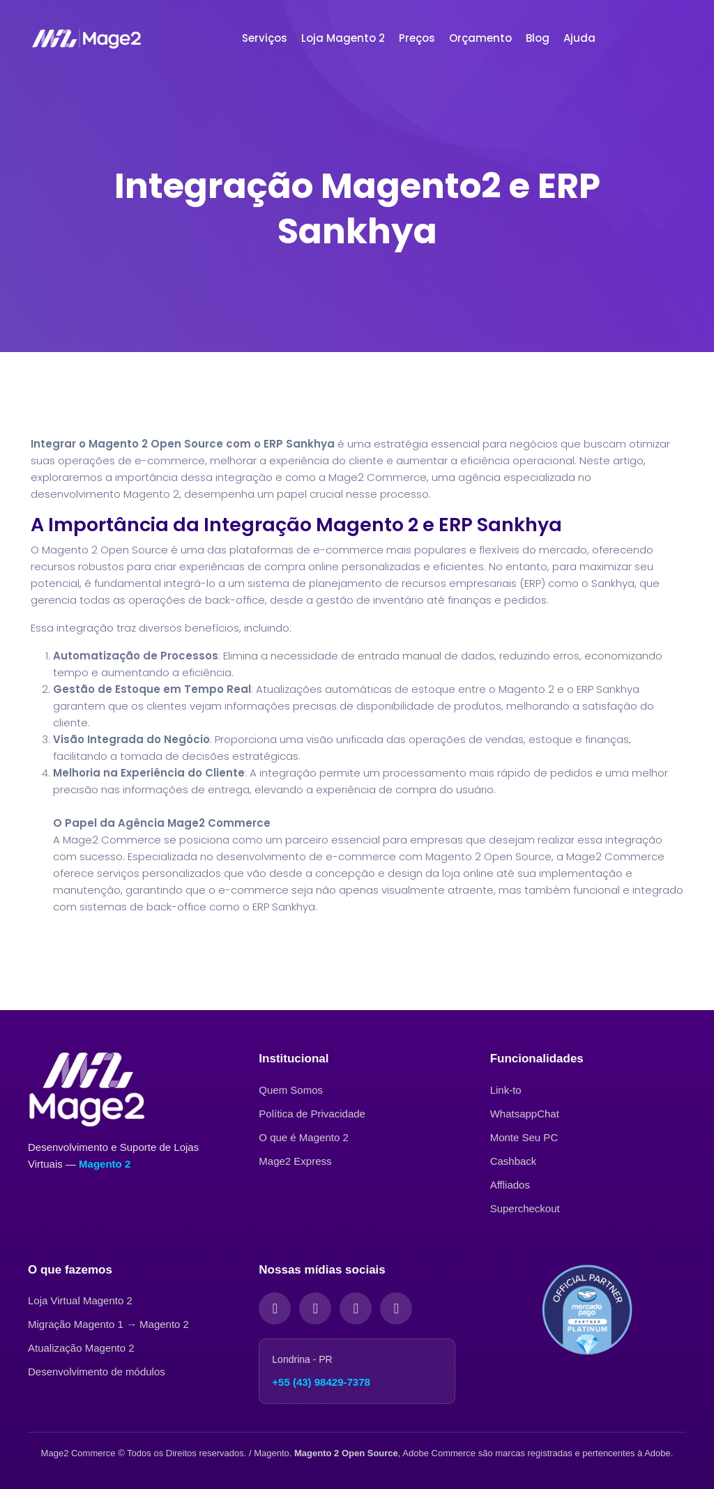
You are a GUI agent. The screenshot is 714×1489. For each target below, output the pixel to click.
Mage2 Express (295, 1161)
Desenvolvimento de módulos (96, 1371)
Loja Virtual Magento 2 (80, 1300)
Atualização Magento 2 (81, 1348)
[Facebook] (275, 1308)
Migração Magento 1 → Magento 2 (108, 1324)
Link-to (506, 1090)
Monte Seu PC (524, 1137)
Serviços (264, 38)
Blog (537, 38)
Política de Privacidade (312, 1114)
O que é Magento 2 (303, 1137)
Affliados (510, 1185)
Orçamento (480, 38)
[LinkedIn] (356, 1308)
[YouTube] (396, 1308)
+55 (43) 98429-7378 (321, 1382)
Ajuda (579, 38)
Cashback (513, 1161)
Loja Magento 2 (343, 38)
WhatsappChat (524, 1114)
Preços (417, 38)
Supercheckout (525, 1208)
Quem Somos (291, 1090)
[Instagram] (315, 1308)
